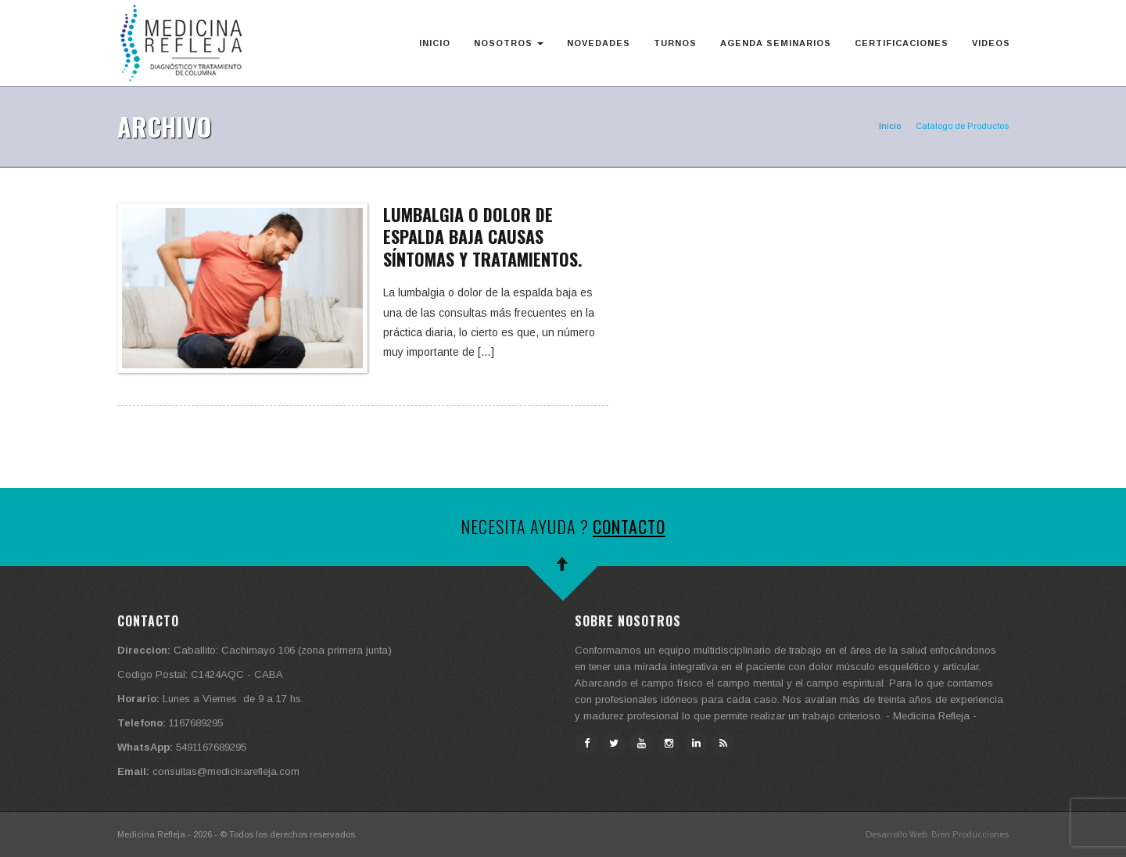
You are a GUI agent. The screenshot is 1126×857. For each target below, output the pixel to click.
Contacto (629, 526)
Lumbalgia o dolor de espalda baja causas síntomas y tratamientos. (483, 236)
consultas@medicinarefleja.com (225, 771)
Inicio (434, 43)
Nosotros (508, 43)
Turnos (675, 43)
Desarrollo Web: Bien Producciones (937, 834)
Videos (991, 43)
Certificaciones (901, 43)
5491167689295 (211, 747)
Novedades (598, 43)
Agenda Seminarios (775, 43)
